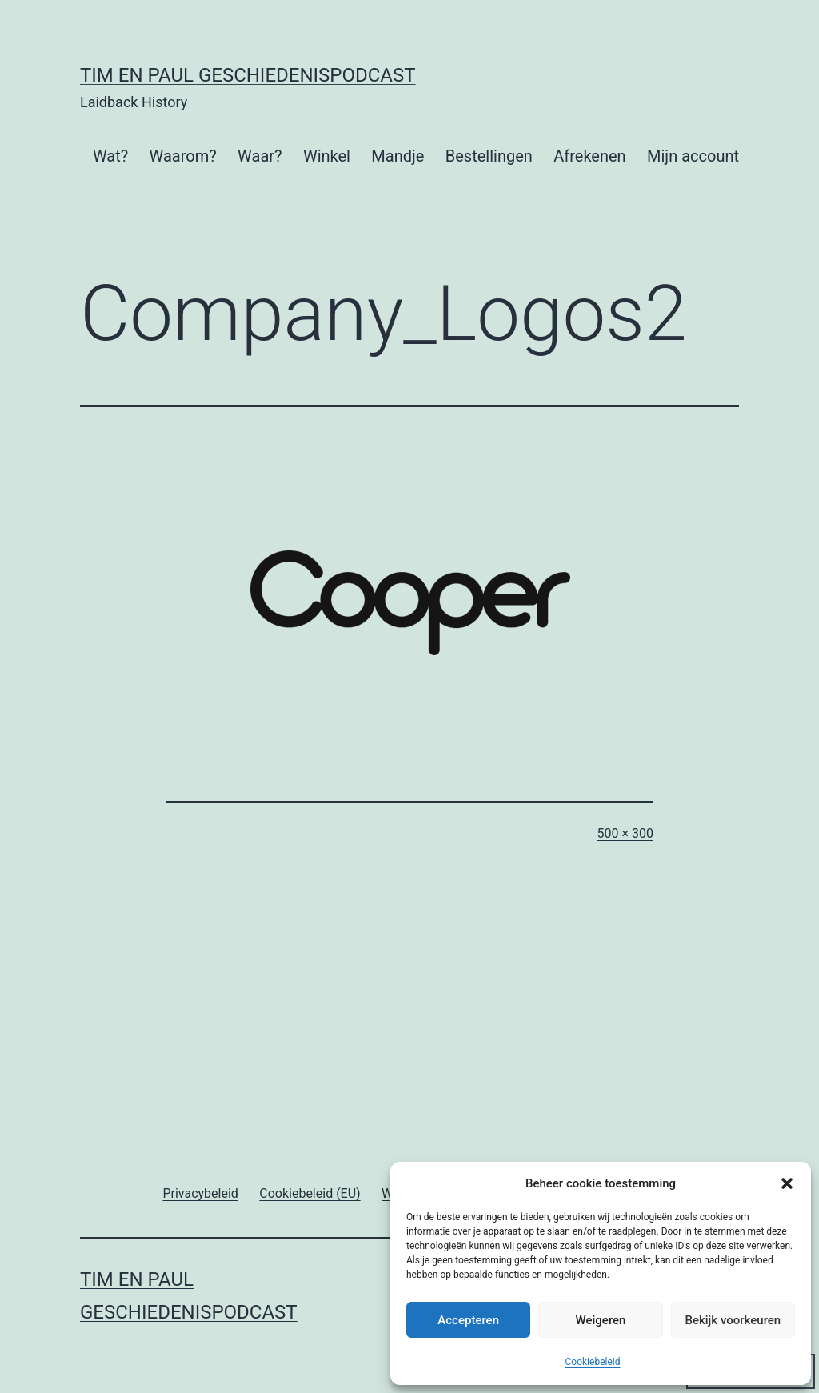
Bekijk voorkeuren (733, 1320)
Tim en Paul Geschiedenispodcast (248, 75)
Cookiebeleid (593, 1361)
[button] (787, 1183)
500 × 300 (625, 833)
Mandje (397, 156)
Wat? (110, 156)
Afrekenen (589, 156)
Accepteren (468, 1320)
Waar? (260, 156)
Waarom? (183, 156)
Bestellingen (489, 156)
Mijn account (693, 156)
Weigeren (601, 1320)
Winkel (326, 156)
